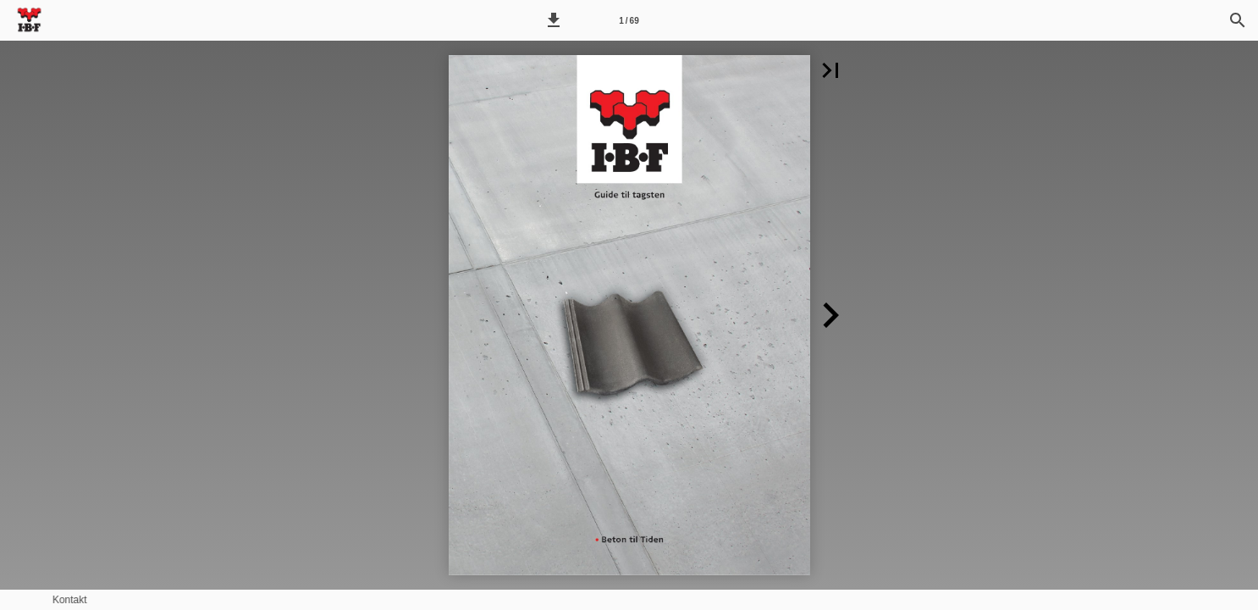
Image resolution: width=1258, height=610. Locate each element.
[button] (553, 20)
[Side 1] (629, 20)
